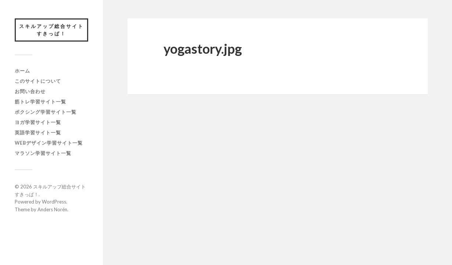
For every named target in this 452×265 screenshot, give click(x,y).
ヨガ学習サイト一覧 (38, 122)
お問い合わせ (30, 91)
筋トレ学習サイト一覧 (40, 102)
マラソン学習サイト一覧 (43, 153)
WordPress (54, 202)
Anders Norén (52, 209)
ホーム (22, 71)
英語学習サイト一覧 (38, 132)
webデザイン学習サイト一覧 (49, 143)
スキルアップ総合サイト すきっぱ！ (53, 29)
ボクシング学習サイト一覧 (45, 112)
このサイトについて (38, 81)
